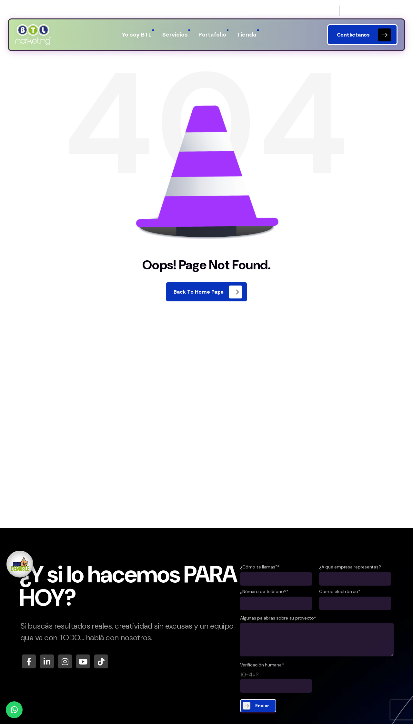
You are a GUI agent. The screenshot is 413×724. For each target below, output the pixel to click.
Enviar (262, 705)
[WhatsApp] (14, 709)
